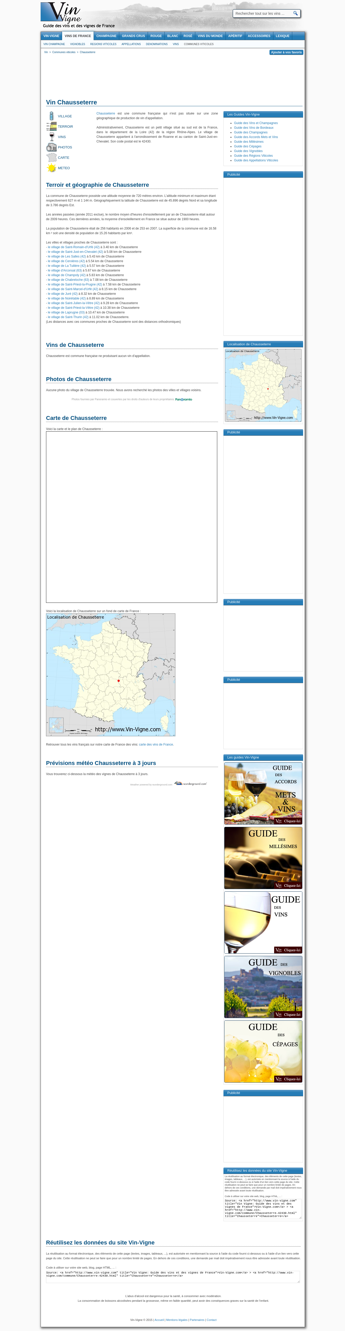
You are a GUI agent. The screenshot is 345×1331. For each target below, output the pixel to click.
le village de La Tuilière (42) (67, 266)
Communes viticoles (198, 44)
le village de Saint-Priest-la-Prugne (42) (75, 284)
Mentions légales (177, 1319)
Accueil (159, 1319)
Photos (65, 147)
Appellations (131, 44)
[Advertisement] (172, 77)
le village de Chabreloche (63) (68, 280)
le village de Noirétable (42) (67, 298)
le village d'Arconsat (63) (65, 270)
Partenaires (197, 1319)
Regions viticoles (103, 44)
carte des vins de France (156, 744)
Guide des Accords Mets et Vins (256, 137)
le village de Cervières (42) (66, 261)
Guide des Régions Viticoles (253, 156)
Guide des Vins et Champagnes (256, 123)
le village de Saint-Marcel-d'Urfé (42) (73, 289)
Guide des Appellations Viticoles (256, 160)
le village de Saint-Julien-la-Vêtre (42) (74, 303)
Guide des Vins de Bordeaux (254, 128)
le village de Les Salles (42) (67, 256)
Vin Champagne (54, 44)
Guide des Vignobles (248, 151)
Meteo (64, 168)
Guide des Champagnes (250, 132)
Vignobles (77, 44)
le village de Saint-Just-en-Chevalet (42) (75, 252)
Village (65, 116)
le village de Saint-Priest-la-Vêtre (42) (73, 308)
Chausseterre (105, 113)
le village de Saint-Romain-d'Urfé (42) (74, 247)
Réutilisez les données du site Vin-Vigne (100, 1242)
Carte (63, 158)
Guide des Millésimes (249, 142)
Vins (176, 44)
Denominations (157, 44)
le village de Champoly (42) (66, 275)
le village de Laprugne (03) (66, 312)
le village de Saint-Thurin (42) (68, 317)
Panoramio (101, 399)
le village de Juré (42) (63, 294)
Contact (211, 1319)
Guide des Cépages (247, 146)
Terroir (65, 126)
